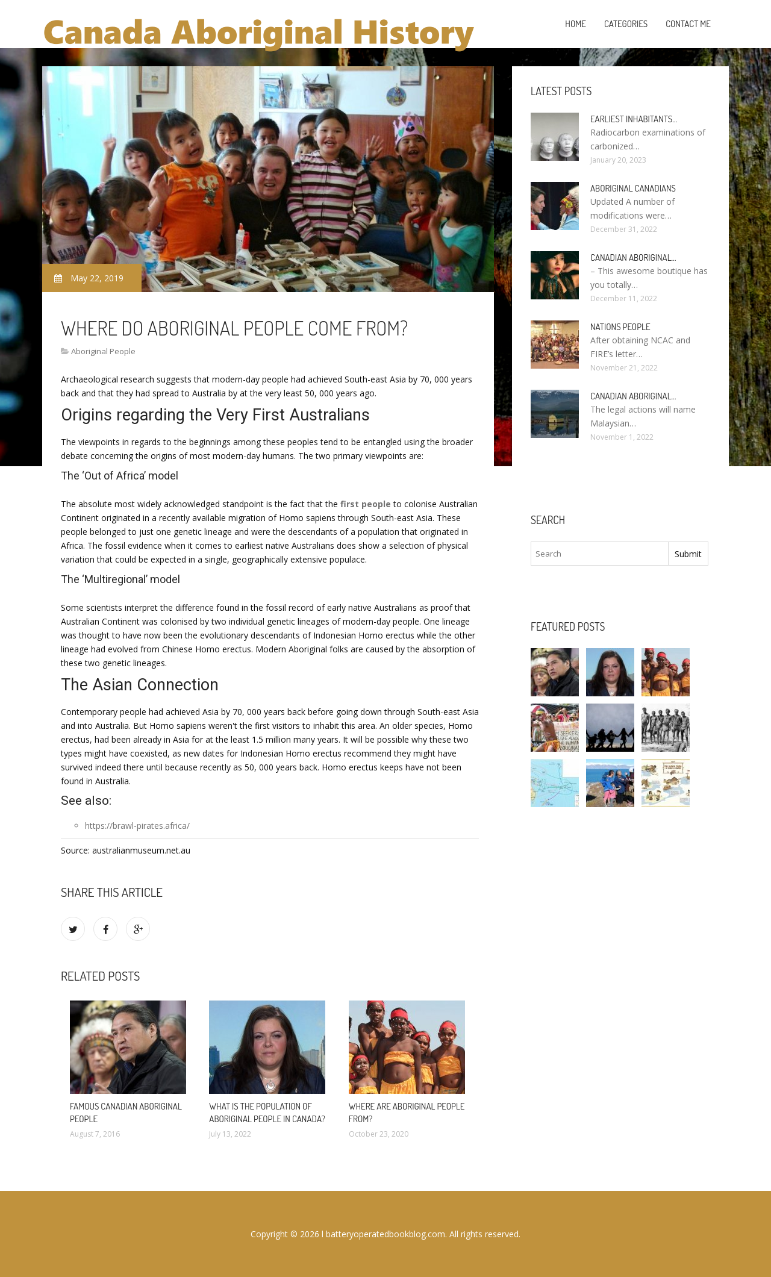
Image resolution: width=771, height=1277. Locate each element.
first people (365, 504)
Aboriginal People (103, 351)
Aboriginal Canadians (633, 188)
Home (575, 24)
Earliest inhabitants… (633, 119)
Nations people (620, 327)
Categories (626, 24)
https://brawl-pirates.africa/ (137, 825)
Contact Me (688, 24)
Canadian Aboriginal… (633, 257)
